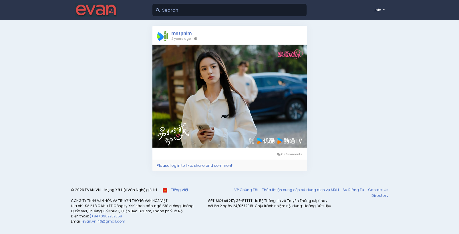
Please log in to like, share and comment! (195, 165)
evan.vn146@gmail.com (103, 221)
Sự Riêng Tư (354, 190)
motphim (181, 33)
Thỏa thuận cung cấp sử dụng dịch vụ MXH (301, 190)
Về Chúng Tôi (246, 190)
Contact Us (378, 190)
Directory (379, 195)
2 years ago (181, 38)
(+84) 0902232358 (106, 216)
